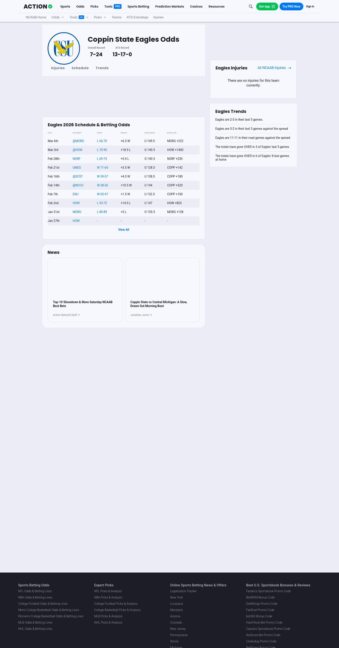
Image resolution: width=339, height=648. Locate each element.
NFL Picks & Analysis (108, 591)
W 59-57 (102, 176)
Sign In (310, 6)
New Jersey (178, 628)
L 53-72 (102, 203)
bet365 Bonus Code (259, 616)
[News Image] (85, 281)
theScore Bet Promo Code (263, 635)
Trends (102, 68)
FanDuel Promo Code (260, 610)
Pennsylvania (179, 635)
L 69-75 (102, 158)
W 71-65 (102, 167)
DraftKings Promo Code (262, 603)
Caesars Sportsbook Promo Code (268, 628)
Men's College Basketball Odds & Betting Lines (48, 610)
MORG (77, 212)
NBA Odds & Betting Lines (35, 597)
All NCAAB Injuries (274, 68)
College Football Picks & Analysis (116, 603)
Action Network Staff (65, 319)
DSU (75, 194)
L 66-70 (102, 141)
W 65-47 (102, 194)
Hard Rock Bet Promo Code (264, 622)
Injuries (58, 68)
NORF (76, 158)
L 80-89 (102, 212)
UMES (77, 167)
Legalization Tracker (183, 591)
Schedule (80, 68)
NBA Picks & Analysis (108, 597)
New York (176, 597)
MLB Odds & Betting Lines (35, 622)
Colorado (176, 622)
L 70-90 (102, 150)
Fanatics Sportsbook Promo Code (268, 591)
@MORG (78, 141)
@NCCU (78, 185)
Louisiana (176, 603)
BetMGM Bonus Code (260, 597)
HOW (76, 203)
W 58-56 (102, 185)
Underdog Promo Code (261, 641)
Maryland (176, 610)
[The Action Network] (38, 6)
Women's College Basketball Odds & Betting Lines (50, 616)
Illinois (174, 641)
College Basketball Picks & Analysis (117, 610)
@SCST (78, 176)
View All (123, 229)
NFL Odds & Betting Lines (35, 591)
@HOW (77, 150)
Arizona (175, 616)
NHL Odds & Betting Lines (35, 628)
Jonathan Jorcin (139, 319)
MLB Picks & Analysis (108, 616)
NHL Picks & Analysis (108, 622)
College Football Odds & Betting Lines (43, 603)
